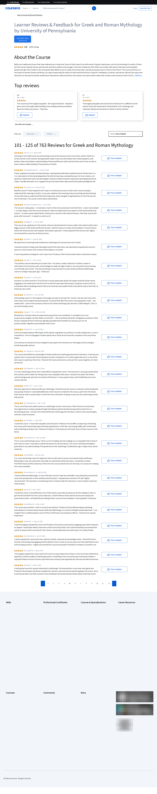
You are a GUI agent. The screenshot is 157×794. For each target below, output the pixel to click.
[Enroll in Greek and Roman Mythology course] (22, 39)
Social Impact (10, 698)
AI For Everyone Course (89, 612)
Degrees (9, 681)
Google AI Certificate (50, 605)
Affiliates (84, 684)
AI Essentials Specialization (90, 605)
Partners (46, 657)
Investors (84, 657)
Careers (8, 664)
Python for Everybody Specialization (93, 636)
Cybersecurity (11, 612)
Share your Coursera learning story (18, 705)
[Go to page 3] (59, 583)
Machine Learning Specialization (91, 629)
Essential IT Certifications (127, 621)
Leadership (10, 660)
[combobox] (66, 8)
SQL (7, 636)
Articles (83, 677)
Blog (44, 664)
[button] (36, 8)
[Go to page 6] (75, 583)
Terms (83, 660)
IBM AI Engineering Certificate (53, 626)
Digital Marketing (11, 619)
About (8, 653)
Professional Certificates (14, 674)
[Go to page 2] (53, 583)
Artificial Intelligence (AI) (14, 608)
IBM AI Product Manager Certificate (55, 629)
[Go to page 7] (81, 583)
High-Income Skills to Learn (127, 628)
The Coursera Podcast (51, 667)
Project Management (13, 629)
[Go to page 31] (109, 583)
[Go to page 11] (103, 583)
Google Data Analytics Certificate (54, 612)
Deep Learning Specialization (90, 619)
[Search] (94, 8)
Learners (46, 653)
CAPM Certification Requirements (129, 608)
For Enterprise (11, 684)
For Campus (10, 691)
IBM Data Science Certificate (53, 632)
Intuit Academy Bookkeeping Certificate (57, 636)
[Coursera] (12, 8)
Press (83, 653)
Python (8, 632)
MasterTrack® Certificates (15, 677)
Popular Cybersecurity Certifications (130, 638)
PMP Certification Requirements (129, 635)
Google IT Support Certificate (53, 615)
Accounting (10, 605)
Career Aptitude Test (125, 605)
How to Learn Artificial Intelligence (129, 631)
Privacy (83, 664)
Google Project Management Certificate (57, 619)
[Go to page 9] (92, 583)
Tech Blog (46, 670)
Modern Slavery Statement (90, 687)
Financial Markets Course (89, 626)
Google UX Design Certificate (53, 622)
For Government (11, 687)
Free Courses (10, 701)
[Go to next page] (114, 583)
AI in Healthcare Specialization (91, 615)
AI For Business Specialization (91, 608)
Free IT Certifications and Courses (130, 624)
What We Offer (11, 657)
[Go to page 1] (48, 583)
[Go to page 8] (86, 583)
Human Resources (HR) (13, 622)
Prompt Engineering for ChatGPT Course (94, 632)
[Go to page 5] (70, 583)
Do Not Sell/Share (87, 691)
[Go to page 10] (97, 583)
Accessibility (85, 670)
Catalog (8, 667)
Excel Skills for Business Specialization (94, 622)
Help (82, 667)
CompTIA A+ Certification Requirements (131, 612)
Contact (83, 674)
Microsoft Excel (11, 626)
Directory (84, 681)
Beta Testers (47, 660)
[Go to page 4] (64, 583)
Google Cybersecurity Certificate (54, 608)
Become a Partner (12, 694)
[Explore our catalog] (26, 8)
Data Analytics (10, 615)
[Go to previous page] (43, 583)
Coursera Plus (10, 670)
